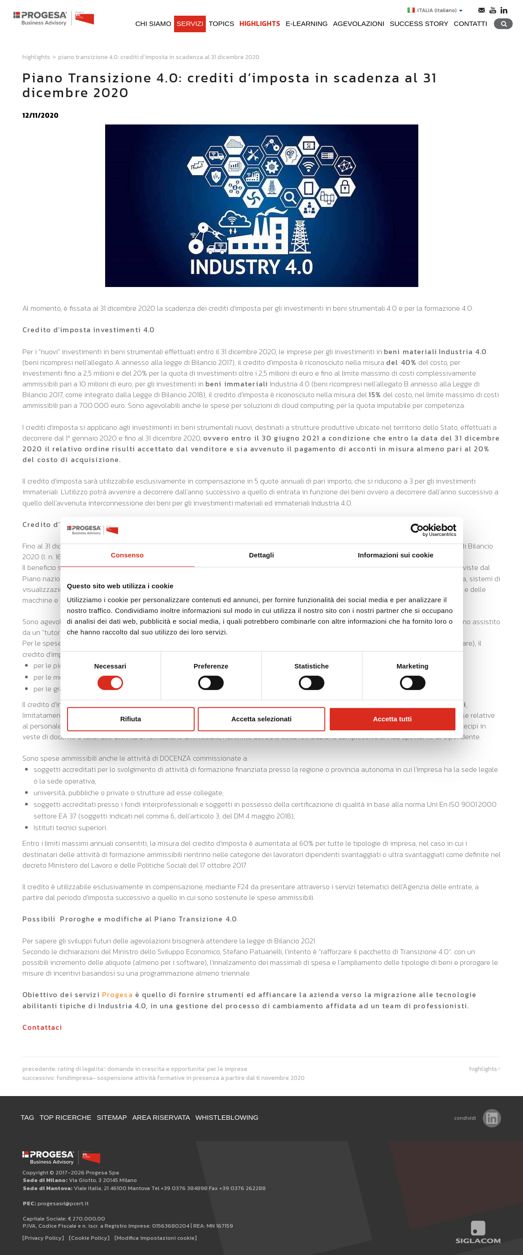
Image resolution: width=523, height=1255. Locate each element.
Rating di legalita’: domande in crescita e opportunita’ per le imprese (152, 1068)
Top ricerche (66, 1117)
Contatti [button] (470, 23)
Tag (27, 1117)
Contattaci (42, 1027)
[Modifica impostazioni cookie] (156, 1238)
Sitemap (112, 1117)
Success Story (419, 23)
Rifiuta (130, 719)
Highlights (259, 23)
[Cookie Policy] (89, 1238)
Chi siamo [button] (153, 23)
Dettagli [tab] (261, 555)
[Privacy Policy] (43, 1238)
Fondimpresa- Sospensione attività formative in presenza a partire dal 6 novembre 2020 (180, 1077)
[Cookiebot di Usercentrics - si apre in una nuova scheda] (417, 530)
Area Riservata (161, 1117)
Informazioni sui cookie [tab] (396, 555)
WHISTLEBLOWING (227, 1117)
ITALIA (435, 10)
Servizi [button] (190, 23)
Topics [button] (221, 23)
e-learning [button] (306, 23)
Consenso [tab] (127, 555)
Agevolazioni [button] (359, 23)
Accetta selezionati (261, 719)
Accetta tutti (392, 719)
